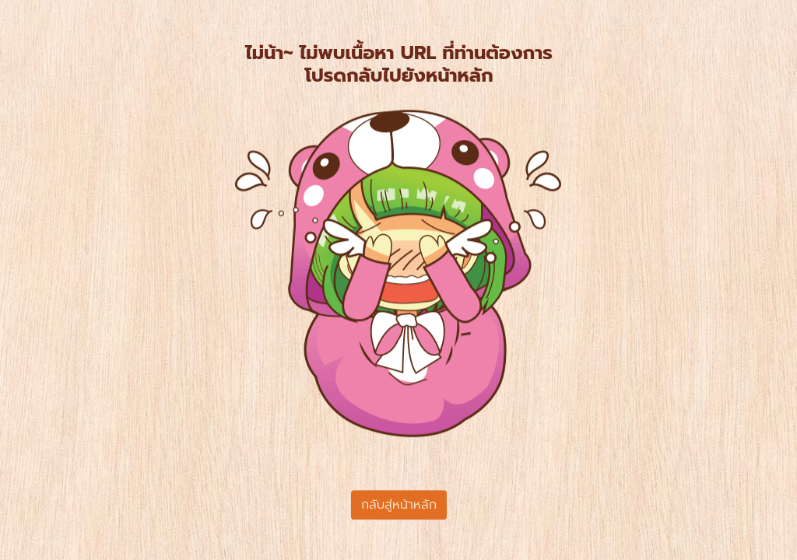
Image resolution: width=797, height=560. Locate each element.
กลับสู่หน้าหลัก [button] (399, 504)
